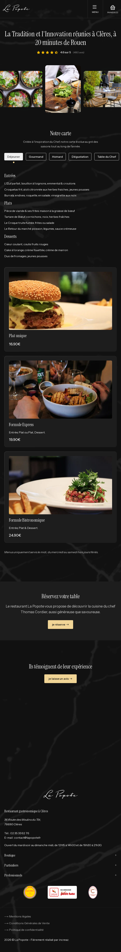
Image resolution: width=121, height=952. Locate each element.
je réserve (60, 624)
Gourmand (36, 156)
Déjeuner (13, 156)
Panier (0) (112, 12)
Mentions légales (20, 916)
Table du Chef (106, 156)
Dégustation (80, 156)
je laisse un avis (60, 678)
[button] (95, 9)
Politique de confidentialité (26, 930)
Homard (57, 156)
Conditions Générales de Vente (29, 923)
